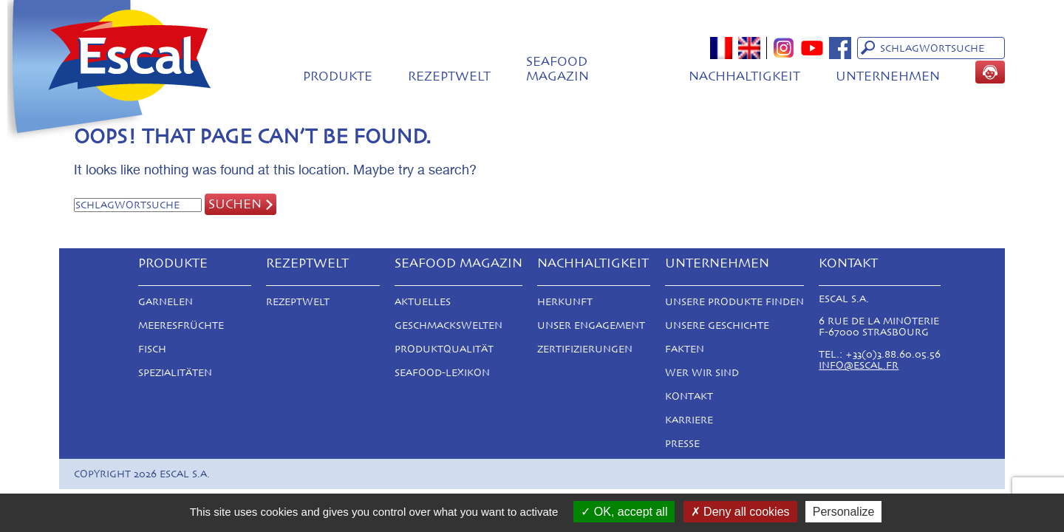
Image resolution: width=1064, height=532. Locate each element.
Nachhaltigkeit (744, 76)
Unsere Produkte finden (734, 301)
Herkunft (565, 301)
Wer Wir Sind (702, 372)
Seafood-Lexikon (442, 372)
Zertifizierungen (584, 349)
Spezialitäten (175, 372)
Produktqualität (444, 349)
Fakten (684, 349)
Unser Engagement (591, 325)
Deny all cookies (740, 511)
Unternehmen (888, 76)
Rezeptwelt (449, 76)
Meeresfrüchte (181, 325)
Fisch (152, 349)
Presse (682, 443)
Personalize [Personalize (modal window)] (844, 511)
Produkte (337, 76)
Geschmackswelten (448, 325)
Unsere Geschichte (717, 325)
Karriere (689, 420)
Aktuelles (423, 301)
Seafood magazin (557, 68)
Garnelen (165, 301)
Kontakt (689, 396)
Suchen (235, 204)
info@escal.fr (858, 365)
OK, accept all (624, 511)
